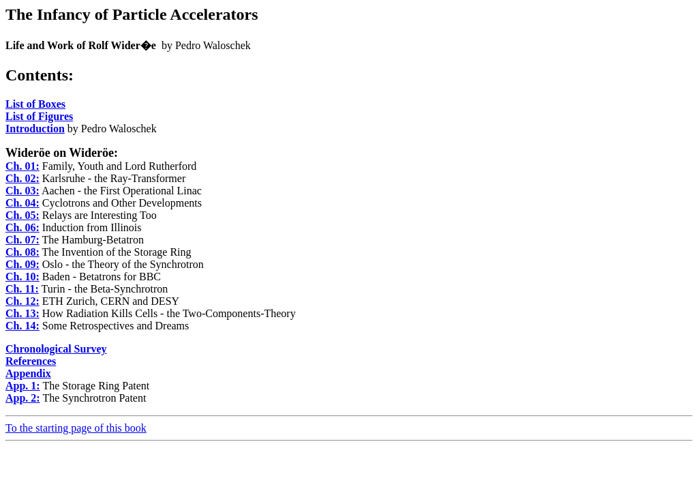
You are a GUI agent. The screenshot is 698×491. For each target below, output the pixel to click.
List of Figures (39, 116)
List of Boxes (35, 104)
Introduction (35, 128)
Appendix (28, 373)
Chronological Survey (56, 349)
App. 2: (22, 398)
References (30, 361)
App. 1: (22, 385)
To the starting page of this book (76, 428)
